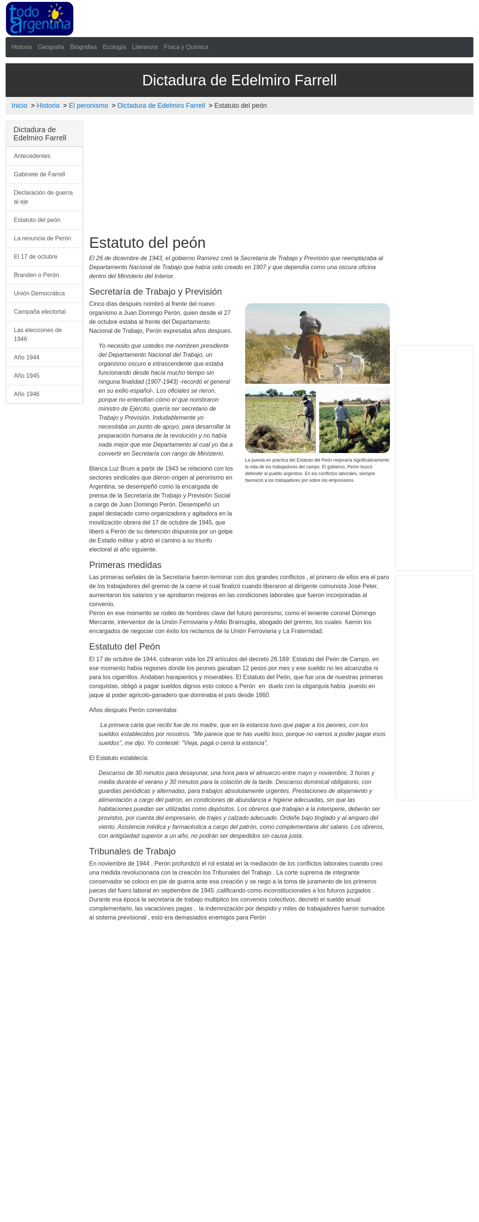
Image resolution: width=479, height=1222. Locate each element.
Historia (22, 47)
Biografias (83, 47)
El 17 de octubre (36, 256)
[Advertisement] (261, 17)
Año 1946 (27, 394)
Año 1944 (27, 357)
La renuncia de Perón (42, 238)
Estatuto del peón (37, 220)
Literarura (145, 47)
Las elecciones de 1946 (38, 334)
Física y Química (186, 47)
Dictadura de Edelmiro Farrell (161, 105)
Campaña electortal (40, 311)
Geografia (51, 47)
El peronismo (88, 105)
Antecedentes (32, 156)
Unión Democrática (39, 293)
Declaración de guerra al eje (43, 197)
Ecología (114, 47)
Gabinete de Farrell (39, 174)
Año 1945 (27, 376)
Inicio (19, 105)
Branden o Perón (36, 275)
